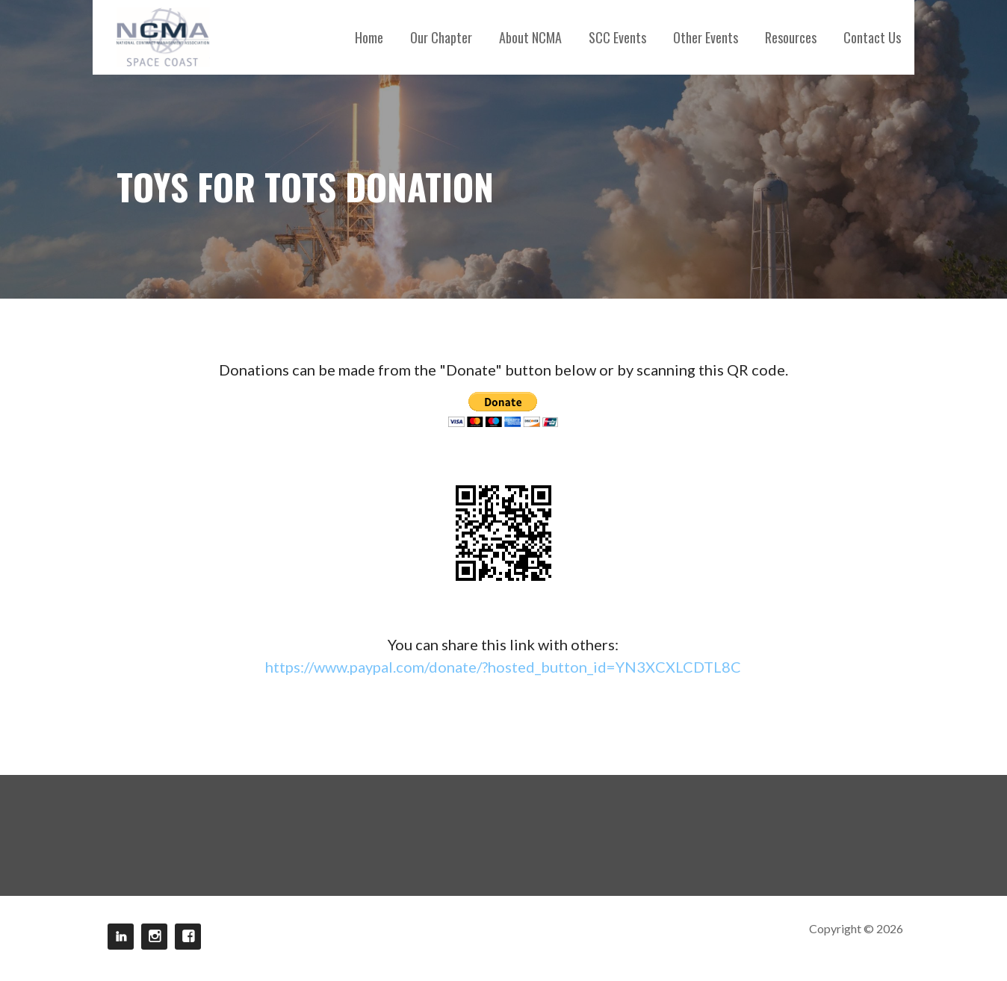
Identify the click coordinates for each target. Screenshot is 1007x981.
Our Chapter (441, 37)
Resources (791, 37)
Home (369, 37)
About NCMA (530, 37)
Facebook (188, 937)
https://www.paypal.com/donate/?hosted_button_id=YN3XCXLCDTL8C (503, 667)
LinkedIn (121, 937)
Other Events (705, 37)
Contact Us (872, 37)
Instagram (154, 937)
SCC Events (617, 37)
